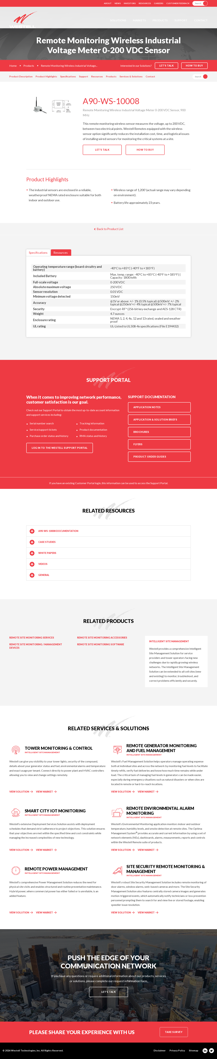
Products (160, 20)
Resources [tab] (60, 252)
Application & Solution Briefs (155, 419)
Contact (201, 20)
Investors (130, 3)
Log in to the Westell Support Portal (59, 447)
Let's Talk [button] (166, 65)
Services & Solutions (131, 76)
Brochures (141, 431)
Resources (145, 3)
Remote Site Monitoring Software (100, 644)
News (118, 3)
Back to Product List (108, 229)
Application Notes (147, 407)
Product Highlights (46, 76)
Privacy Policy (177, 1050)
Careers (158, 3)
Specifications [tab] (38, 252)
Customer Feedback (177, 3)
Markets (139, 20)
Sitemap (193, 1050)
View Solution (19, 792)
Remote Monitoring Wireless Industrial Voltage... (69, 65)
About (108, 3)
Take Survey (173, 1032)
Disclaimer (160, 1050)
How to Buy (194, 65)
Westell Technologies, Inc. (25, 1050)
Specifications (68, 76)
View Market (45, 792)
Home (13, 65)
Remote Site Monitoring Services (31, 637)
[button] (108, 531)
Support (180, 20)
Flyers (137, 444)
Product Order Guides (149, 456)
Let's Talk (102, 149)
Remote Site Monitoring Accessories (102, 637)
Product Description (21, 76)
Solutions (118, 20)
